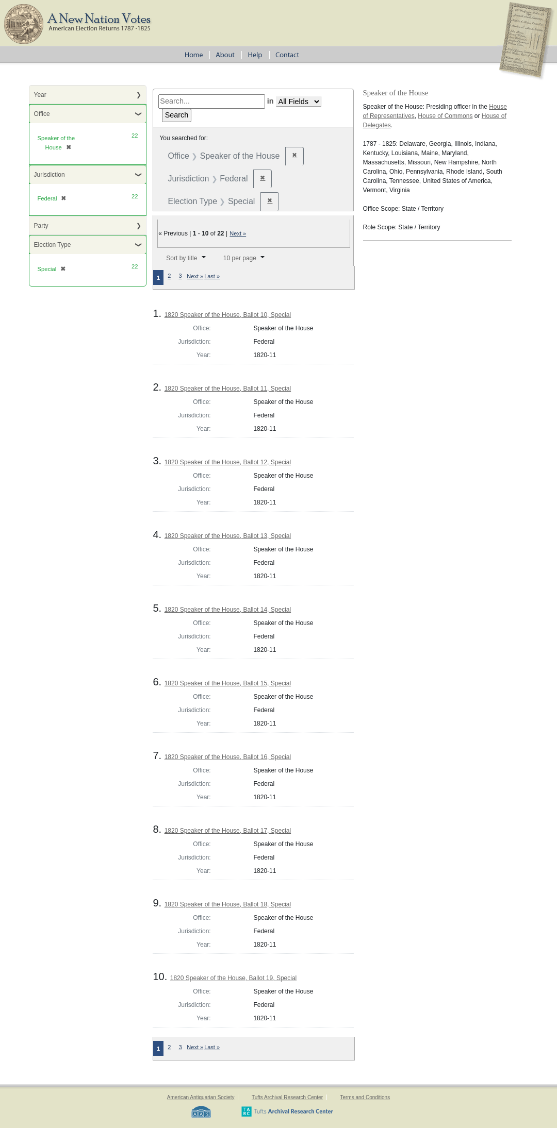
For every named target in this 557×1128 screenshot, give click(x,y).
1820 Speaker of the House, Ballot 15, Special (228, 683)
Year (40, 94)
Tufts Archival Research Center (287, 1097)
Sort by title (181, 258)
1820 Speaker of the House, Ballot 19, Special (233, 978)
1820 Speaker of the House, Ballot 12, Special (228, 462)
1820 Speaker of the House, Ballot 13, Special (228, 536)
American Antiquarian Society (201, 1097)
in (270, 101)
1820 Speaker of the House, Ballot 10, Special (228, 314)
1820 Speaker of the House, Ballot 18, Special (228, 904)
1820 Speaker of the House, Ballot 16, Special (228, 757)
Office (42, 113)
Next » (238, 233)
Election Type (52, 244)
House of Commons (445, 116)
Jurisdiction (49, 174)
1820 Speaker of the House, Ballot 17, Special (228, 830)
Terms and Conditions (365, 1097)
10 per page (239, 258)
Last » (212, 276)
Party (41, 225)
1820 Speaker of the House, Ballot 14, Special (228, 609)
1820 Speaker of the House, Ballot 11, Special (228, 388)
